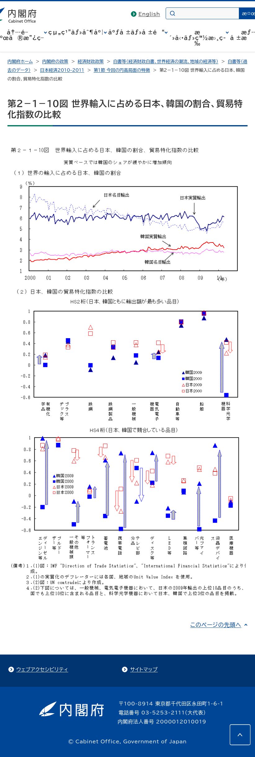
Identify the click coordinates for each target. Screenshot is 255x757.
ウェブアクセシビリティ (42, 669)
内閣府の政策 (55, 61)
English (149, 13)
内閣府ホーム (20, 61)
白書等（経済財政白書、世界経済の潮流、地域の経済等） (165, 61)
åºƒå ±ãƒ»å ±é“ (136, 32)
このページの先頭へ (215, 625)
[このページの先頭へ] (240, 735)
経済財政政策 (91, 61)
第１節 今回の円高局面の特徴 (122, 70)
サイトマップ (144, 669)
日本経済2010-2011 (62, 70)
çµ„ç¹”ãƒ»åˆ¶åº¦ (76, 32)
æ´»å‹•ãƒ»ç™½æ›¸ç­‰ (197, 37)
